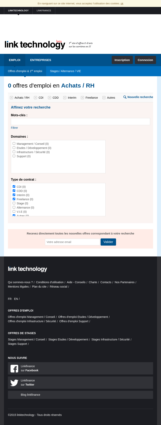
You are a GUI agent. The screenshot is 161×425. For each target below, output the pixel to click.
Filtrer (14, 127)
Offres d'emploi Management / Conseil (31, 316)
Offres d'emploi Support (73, 321)
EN (16, 298)
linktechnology (18, 10)
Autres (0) (23, 215)
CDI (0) (21, 186)
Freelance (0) (25, 199)
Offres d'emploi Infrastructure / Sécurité (32, 321)
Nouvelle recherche (140, 97)
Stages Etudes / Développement (68, 339)
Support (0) (24, 156)
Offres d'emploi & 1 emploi (25, 71)
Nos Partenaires (124, 282)
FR (10, 298)
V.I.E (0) (22, 211)
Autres (111, 97)
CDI (41, 97)
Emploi (14, 60)
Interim (72, 97)
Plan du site (39, 286)
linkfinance (44, 10)
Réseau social (58, 286)
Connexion (145, 60)
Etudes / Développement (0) (34, 148)
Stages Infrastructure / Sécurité (110, 339)
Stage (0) (22, 203)
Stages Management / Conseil (26, 339)
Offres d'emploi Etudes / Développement (83, 316)
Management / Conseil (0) (33, 143)
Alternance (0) (25, 207)
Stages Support (17, 343)
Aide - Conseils (76, 282)
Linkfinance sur (29, 368)
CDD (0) (22, 190)
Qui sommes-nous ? (20, 282)
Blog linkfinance (30, 394)
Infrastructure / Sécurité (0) (33, 152)
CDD (56, 97)
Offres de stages (22, 333)
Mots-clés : (19, 115)
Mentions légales (18, 286)
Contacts (105, 282)
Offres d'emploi (20, 310)
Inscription (122, 60)
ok (122, 3)
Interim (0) (23, 195)
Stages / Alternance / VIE (65, 71)
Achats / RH (22, 97)
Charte (93, 282)
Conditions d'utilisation (50, 282)
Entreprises (40, 60)
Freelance (92, 97)
